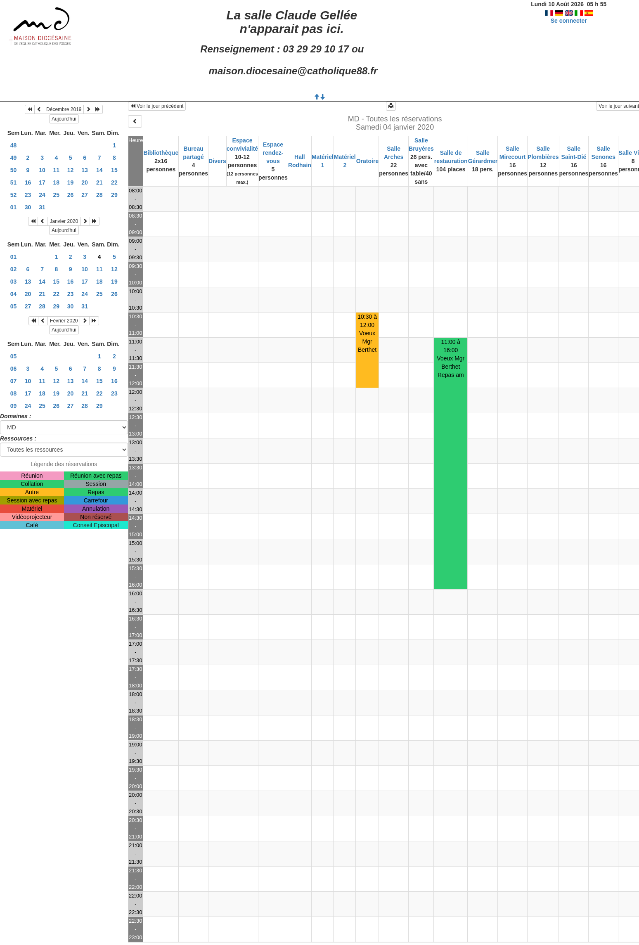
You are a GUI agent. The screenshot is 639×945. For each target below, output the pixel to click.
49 (13, 157)
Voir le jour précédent (157, 106)
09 (13, 406)
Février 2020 (64, 321)
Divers (217, 161)
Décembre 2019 (63, 109)
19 (70, 182)
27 (84, 195)
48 (13, 145)
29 (114, 195)
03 (13, 281)
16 (28, 182)
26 (70, 195)
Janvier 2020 (64, 221)
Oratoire (367, 161)
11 (56, 170)
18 (56, 182)
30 (28, 207)
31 (42, 207)
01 (13, 207)
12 (70, 170)
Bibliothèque (160, 152)
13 (84, 170)
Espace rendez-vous (273, 152)
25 (56, 195)
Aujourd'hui (64, 119)
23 (28, 195)
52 (13, 195)
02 (13, 269)
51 (13, 182)
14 (99, 170)
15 (114, 170)
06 (13, 368)
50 (13, 170)
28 (99, 195)
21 (99, 182)
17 (42, 182)
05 (13, 306)
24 (42, 195)
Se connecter (569, 20)
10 (42, 170)
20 (84, 182)
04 (13, 294)
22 (114, 182)
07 (13, 381)
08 (13, 393)
